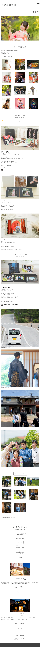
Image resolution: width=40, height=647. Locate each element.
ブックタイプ (9, 155)
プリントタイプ (3, 202)
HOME (17, 639)
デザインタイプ (3, 155)
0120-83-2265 (20, 542)
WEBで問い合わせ (20, 557)
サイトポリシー (23, 642)
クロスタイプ (9, 202)
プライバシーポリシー (17, 642)
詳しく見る (20, 592)
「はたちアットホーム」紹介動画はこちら (11, 304)
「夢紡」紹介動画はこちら (8, 170)
